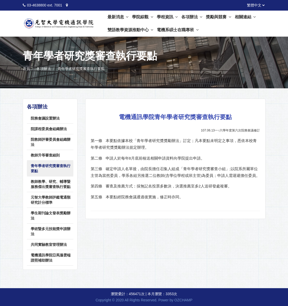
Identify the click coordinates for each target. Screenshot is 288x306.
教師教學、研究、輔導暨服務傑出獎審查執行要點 (51, 184)
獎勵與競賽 (218, 17)
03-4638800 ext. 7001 (44, 5)
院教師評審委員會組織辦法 (51, 142)
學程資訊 (167, 17)
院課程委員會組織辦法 (49, 129)
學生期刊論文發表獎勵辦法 (51, 215)
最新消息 (117, 17)
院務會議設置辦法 (45, 118)
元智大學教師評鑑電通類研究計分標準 (51, 200)
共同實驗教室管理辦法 (49, 244)
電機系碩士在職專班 (177, 30)
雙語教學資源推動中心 (130, 30)
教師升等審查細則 (45, 155)
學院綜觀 (142, 17)
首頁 (26, 69)
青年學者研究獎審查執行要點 (81, 69)
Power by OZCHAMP (175, 300)
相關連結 (245, 17)
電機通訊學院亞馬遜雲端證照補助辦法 (51, 257)
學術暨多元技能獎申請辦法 (51, 231)
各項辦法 (191, 17)
